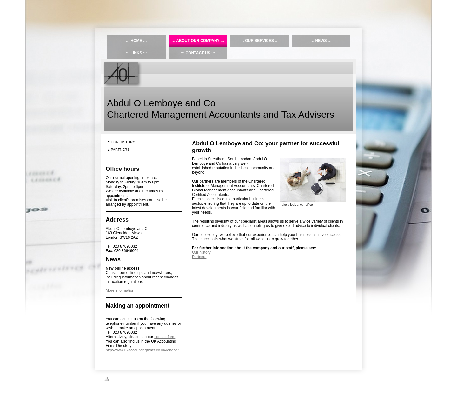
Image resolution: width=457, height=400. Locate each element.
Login (348, 379)
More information (120, 290)
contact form (164, 337)
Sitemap (127, 380)
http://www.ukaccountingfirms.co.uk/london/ (142, 350)
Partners (199, 257)
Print (111, 380)
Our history (201, 252)
